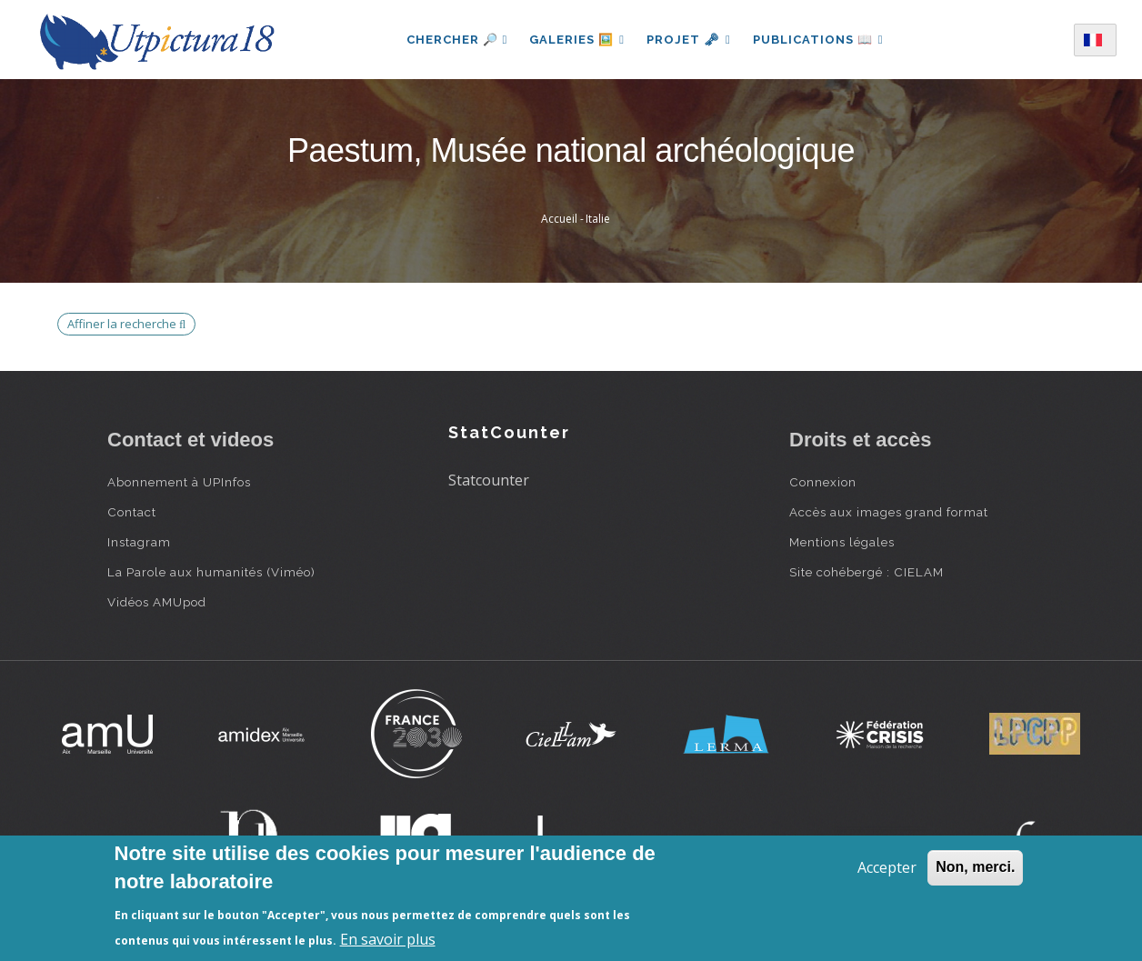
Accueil (559, 218)
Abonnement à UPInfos (179, 482)
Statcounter (488, 480)
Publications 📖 (818, 39)
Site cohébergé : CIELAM (866, 572)
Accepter (887, 867)
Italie (598, 218)
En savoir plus (388, 939)
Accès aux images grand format (888, 512)
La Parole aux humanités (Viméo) (211, 572)
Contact (131, 512)
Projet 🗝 (688, 39)
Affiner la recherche (126, 323)
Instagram (139, 542)
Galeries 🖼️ (577, 39)
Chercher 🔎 (456, 39)
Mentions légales (842, 542)
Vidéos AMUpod (156, 602)
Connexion (822, 482)
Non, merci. (975, 867)
